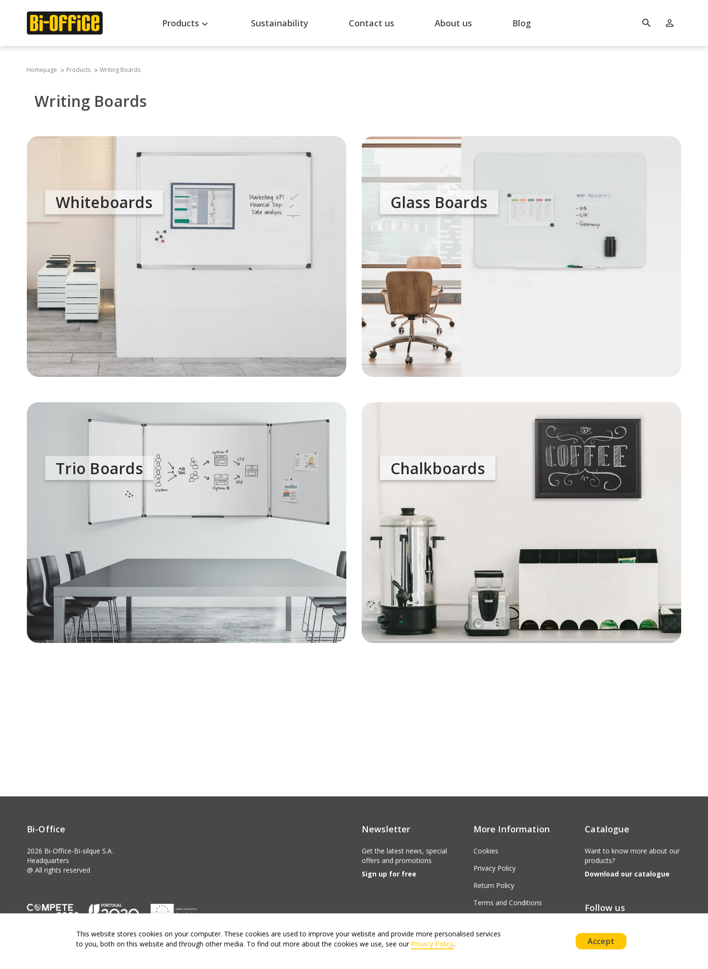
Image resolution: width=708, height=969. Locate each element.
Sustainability (279, 23)
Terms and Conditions (507, 902)
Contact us (371, 23)
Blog (521, 23)
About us (453, 23)
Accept (601, 941)
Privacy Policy (494, 868)
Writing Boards (120, 70)
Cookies (485, 850)
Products (186, 24)
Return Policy (493, 885)
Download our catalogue (627, 873)
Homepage (41, 70)
